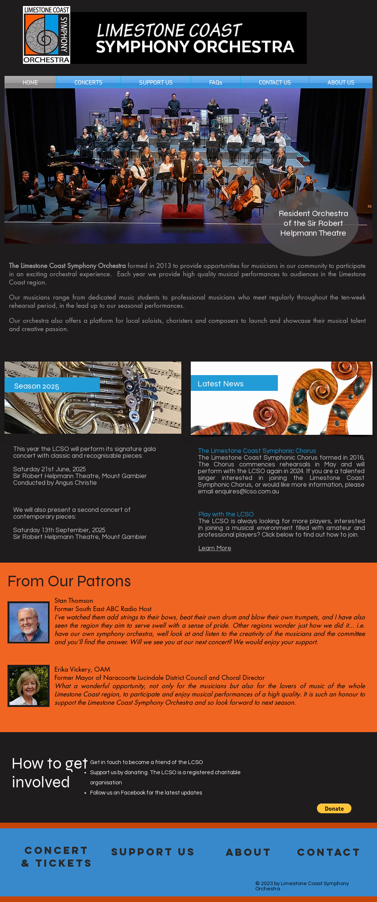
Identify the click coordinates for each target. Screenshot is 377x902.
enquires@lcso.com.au (247, 491)
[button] (334, 808)
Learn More (214, 548)
